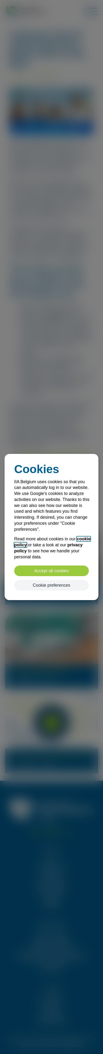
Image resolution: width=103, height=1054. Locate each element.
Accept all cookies (51, 570)
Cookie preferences (51, 585)
